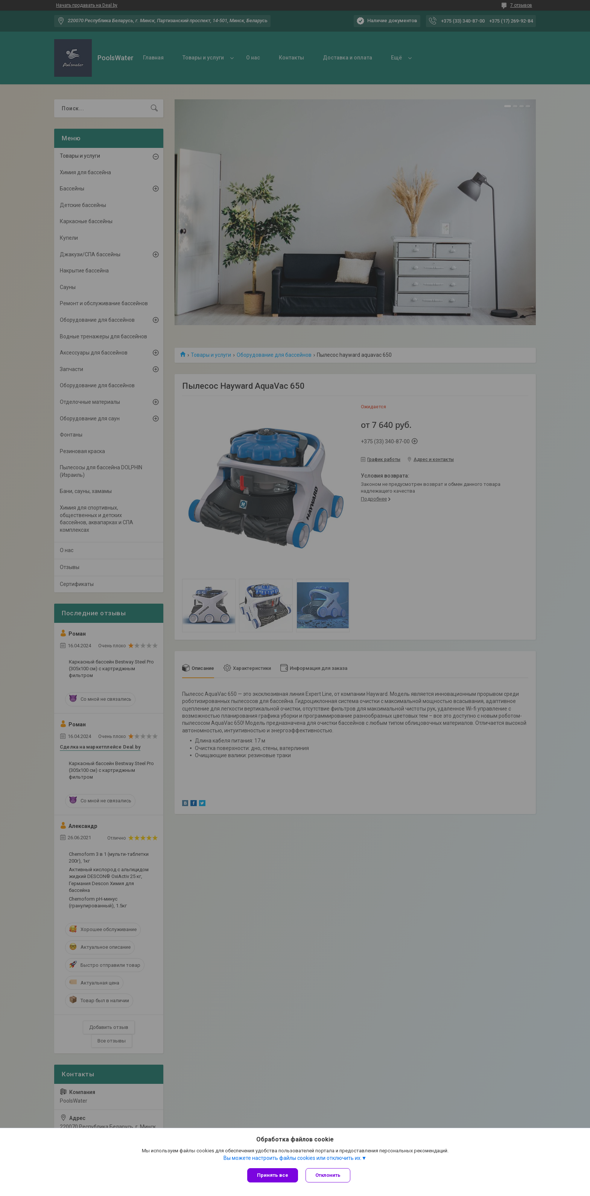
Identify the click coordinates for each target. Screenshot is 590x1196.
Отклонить (328, 1175)
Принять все (272, 1175)
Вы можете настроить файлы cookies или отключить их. (293, 1158)
